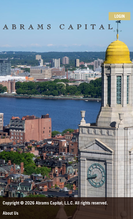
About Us (10, 213)
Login (119, 16)
